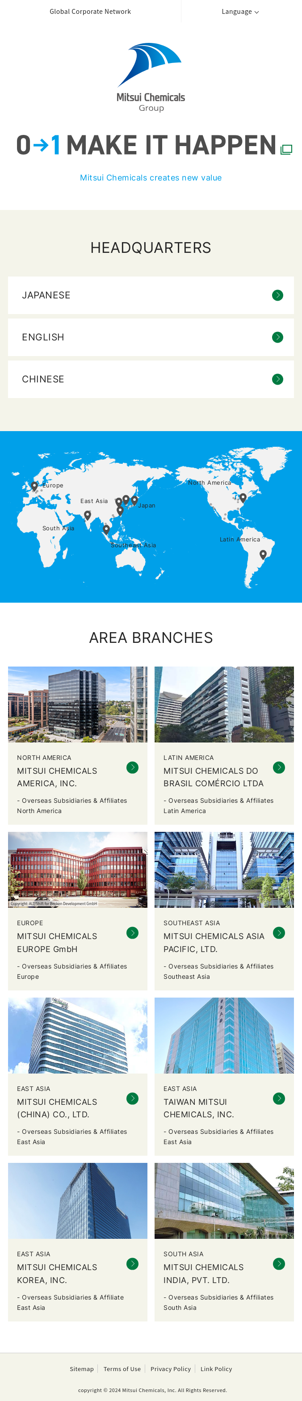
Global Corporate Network (90, 11)
